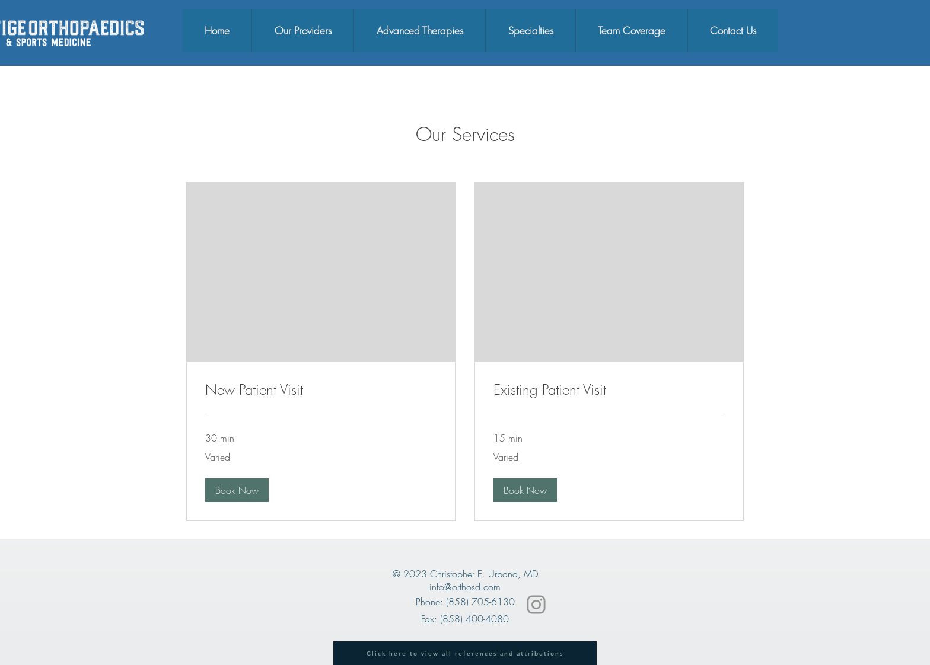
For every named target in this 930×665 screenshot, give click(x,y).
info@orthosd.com (465, 586)
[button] (237, 490)
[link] (321, 390)
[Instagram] (536, 604)
